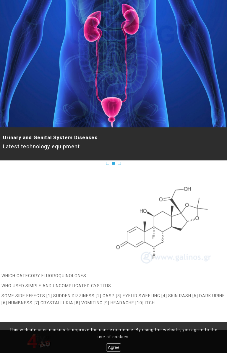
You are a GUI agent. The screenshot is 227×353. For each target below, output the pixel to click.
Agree (113, 347)
